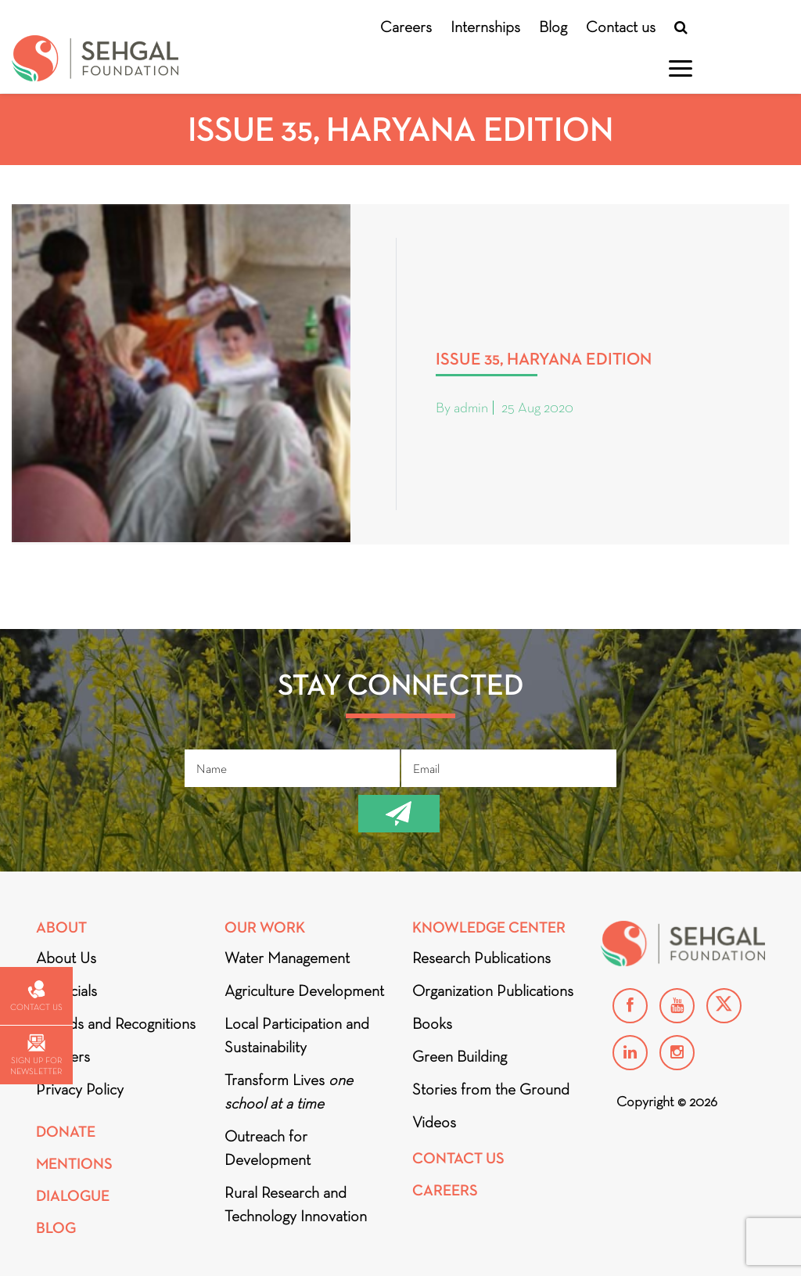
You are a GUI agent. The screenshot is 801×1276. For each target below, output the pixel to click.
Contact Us (458, 1158)
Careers (406, 26)
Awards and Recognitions (116, 1023)
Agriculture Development (304, 990)
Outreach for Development (267, 1148)
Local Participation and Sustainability (296, 1035)
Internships (485, 26)
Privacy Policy (80, 1089)
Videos (434, 1121)
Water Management (287, 957)
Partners (63, 1056)
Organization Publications (492, 990)
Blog (553, 26)
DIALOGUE (73, 1196)
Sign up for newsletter (36, 1055)
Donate (65, 1132)
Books (432, 1023)
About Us (66, 957)
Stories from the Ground (490, 1089)
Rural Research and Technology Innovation (295, 1204)
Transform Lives (288, 1091)
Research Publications (481, 957)
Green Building (459, 1056)
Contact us (621, 26)
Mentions (74, 1164)
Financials (66, 990)
